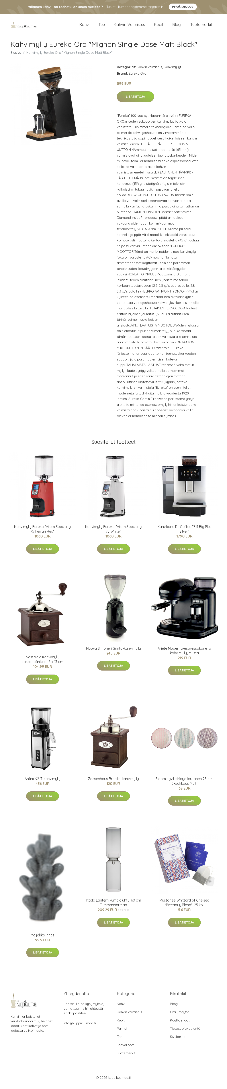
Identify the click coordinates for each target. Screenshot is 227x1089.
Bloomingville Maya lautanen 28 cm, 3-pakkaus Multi (184, 784)
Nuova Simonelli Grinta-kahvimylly (113, 652)
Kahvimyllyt (172, 71)
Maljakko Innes (42, 939)
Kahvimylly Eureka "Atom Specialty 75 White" (113, 533)
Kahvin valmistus (129, 26)
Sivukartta (178, 1040)
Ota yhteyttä (179, 1016)
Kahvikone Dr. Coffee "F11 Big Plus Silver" (184, 533)
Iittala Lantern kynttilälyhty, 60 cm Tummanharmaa (113, 906)
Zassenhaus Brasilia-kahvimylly (113, 782)
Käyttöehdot (180, 1024)
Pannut (122, 1032)
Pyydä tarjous (182, 6)
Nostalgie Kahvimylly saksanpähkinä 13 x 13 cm (42, 663)
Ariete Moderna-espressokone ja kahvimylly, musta (184, 654)
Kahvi (84, 26)
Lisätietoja (135, 101)
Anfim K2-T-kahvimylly (43, 782)
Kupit (158, 26)
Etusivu (15, 56)
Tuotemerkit (201, 26)
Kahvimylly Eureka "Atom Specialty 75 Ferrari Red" (42, 533)
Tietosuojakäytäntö (185, 1032)
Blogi (176, 26)
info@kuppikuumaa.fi (80, 1027)
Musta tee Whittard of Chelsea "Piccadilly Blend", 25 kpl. (184, 906)
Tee (101, 26)
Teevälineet (125, 1049)
